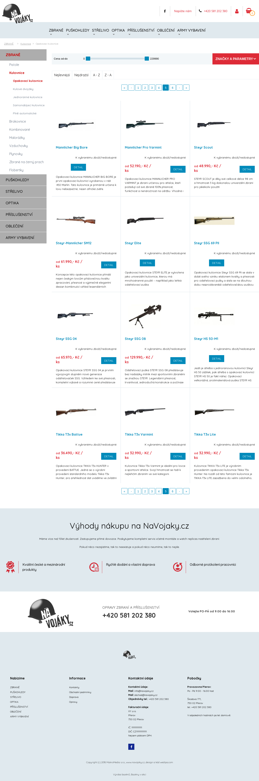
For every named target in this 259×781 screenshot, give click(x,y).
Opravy (73, 701)
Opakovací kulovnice (47, 43)
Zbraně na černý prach (26, 162)
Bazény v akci (138, 774)
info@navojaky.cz (144, 690)
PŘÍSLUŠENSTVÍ (140, 30)
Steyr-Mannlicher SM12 (73, 243)
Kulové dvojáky (23, 89)
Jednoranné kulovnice (27, 97)
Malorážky (17, 138)
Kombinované (19, 129)
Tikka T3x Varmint (139, 434)
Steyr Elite (133, 243)
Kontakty (74, 687)
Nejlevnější (62, 75)
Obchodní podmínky (80, 692)
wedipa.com (166, 762)
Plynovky (15, 154)
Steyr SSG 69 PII (206, 243)
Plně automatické (24, 113)
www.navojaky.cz (135, 762)
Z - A (108, 75)
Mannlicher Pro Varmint (143, 147)
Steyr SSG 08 (135, 339)
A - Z (96, 75)
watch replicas (188, 538)
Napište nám (183, 11)
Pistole (14, 65)
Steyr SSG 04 (66, 339)
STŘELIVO (100, 30)
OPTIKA (118, 30)
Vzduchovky (18, 146)
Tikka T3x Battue (69, 434)
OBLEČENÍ (166, 30)
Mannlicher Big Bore (72, 147)
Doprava (74, 697)
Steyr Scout (203, 147)
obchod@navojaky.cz (145, 694)
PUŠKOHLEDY (77, 30)
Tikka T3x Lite (205, 434)
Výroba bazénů (121, 774)
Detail (78, 167)
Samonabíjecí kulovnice (29, 105)
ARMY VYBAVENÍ (191, 30)
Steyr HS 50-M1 (206, 339)
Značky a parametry (234, 59)
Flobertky (16, 170)
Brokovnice (17, 121)
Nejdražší (81, 75)
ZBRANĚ (56, 30)
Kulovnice (25, 43)
